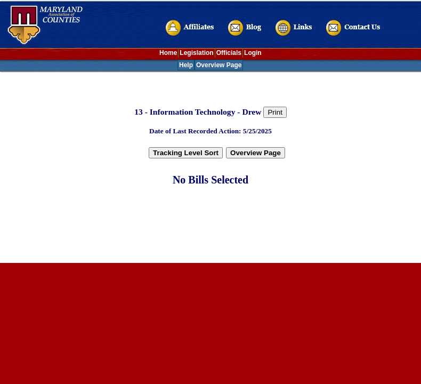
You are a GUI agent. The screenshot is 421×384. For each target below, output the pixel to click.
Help (186, 65)
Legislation (196, 53)
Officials (228, 53)
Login (253, 53)
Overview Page (218, 65)
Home (168, 53)
